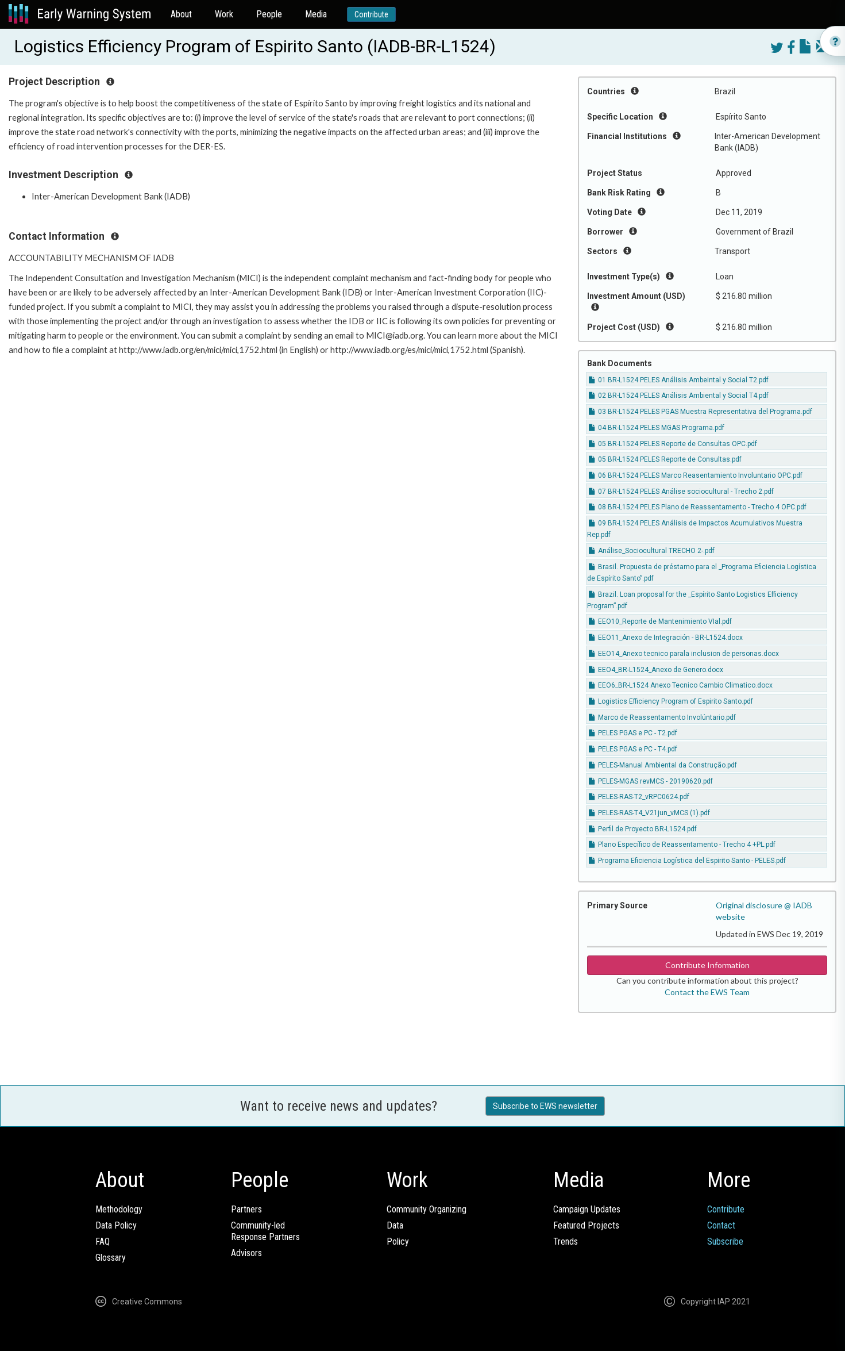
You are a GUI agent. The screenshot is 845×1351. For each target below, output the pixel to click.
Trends (565, 1241)
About (181, 14)
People (269, 14)
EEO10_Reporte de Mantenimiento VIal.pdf (660, 621)
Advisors (246, 1253)
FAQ (102, 1241)
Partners (246, 1209)
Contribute (371, 14)
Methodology (118, 1209)
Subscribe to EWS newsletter (545, 1106)
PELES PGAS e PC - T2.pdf (633, 733)
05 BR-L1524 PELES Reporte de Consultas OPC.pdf (673, 444)
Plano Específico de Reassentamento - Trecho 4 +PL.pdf (682, 844)
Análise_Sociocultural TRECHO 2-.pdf (652, 551)
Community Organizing (426, 1209)
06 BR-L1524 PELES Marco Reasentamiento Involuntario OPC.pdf (695, 475)
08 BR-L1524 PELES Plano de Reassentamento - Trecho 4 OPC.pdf (698, 507)
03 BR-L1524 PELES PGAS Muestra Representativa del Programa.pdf (700, 412)
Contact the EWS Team (707, 992)
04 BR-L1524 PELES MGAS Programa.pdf (656, 428)
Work (224, 14)
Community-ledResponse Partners (265, 1231)
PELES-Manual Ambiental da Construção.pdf (663, 765)
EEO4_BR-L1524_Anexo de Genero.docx (656, 670)
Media (316, 14)
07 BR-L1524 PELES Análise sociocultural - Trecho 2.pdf (681, 492)
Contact (721, 1225)
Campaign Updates (586, 1209)
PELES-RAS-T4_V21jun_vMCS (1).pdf (649, 813)
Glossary (110, 1257)
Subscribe (725, 1241)
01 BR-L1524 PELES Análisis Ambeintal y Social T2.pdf (679, 380)
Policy (398, 1241)
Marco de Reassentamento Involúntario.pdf (662, 717)
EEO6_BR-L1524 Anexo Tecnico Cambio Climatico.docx (681, 685)
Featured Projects (586, 1225)
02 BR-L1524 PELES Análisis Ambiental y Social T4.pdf (679, 396)
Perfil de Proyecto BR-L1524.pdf (643, 829)
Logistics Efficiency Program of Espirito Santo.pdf (671, 701)
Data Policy (116, 1225)
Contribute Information (707, 965)
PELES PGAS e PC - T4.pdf (633, 749)
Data (395, 1225)
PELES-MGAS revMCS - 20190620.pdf (651, 781)
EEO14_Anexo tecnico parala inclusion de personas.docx (684, 654)
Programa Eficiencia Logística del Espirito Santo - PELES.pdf (687, 861)
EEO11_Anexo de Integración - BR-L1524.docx (666, 638)
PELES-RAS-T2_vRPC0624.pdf (639, 797)
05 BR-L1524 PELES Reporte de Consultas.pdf (665, 459)
